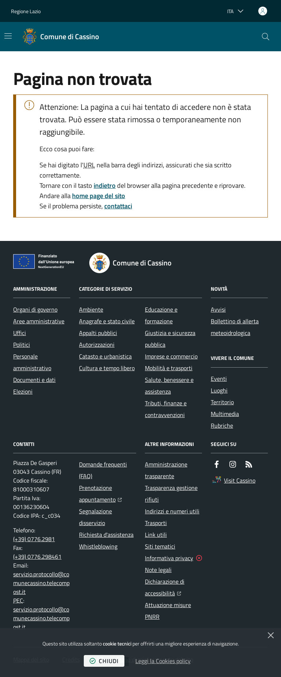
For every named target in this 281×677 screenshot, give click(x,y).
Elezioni (23, 391)
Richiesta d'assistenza (106, 534)
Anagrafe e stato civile (107, 321)
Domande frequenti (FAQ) (103, 470)
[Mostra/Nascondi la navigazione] (8, 35)
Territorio (222, 402)
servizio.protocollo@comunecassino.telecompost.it (41, 583)
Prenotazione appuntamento (107, 493)
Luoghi (219, 390)
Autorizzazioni (97, 344)
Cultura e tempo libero (107, 368)
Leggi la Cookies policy (163, 660)
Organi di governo (35, 309)
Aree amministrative (38, 321)
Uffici (19, 332)
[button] (265, 36)
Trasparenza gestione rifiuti (171, 493)
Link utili (156, 534)
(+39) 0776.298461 (37, 556)
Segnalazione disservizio (95, 517)
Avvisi (218, 309)
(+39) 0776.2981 (34, 539)
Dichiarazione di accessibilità (173, 587)
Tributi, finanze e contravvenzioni (166, 409)
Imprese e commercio (171, 356)
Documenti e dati (34, 379)
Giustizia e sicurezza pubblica (170, 338)
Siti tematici (160, 546)
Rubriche (222, 425)
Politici (21, 344)
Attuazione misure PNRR (168, 610)
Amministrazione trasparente (166, 470)
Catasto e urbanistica (105, 356)
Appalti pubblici (98, 332)
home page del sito (98, 196)
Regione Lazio (26, 11)
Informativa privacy (169, 558)
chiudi (104, 660)
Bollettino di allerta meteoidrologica (235, 327)
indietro (105, 185)
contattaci (118, 206)
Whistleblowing (98, 546)
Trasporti (156, 522)
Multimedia (225, 413)
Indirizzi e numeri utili (172, 511)
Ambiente (91, 309)
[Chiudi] (270, 635)
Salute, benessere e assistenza (169, 385)
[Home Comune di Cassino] (61, 36)
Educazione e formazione (161, 315)
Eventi (219, 378)
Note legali (158, 569)
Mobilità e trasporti (168, 368)
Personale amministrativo (32, 362)
